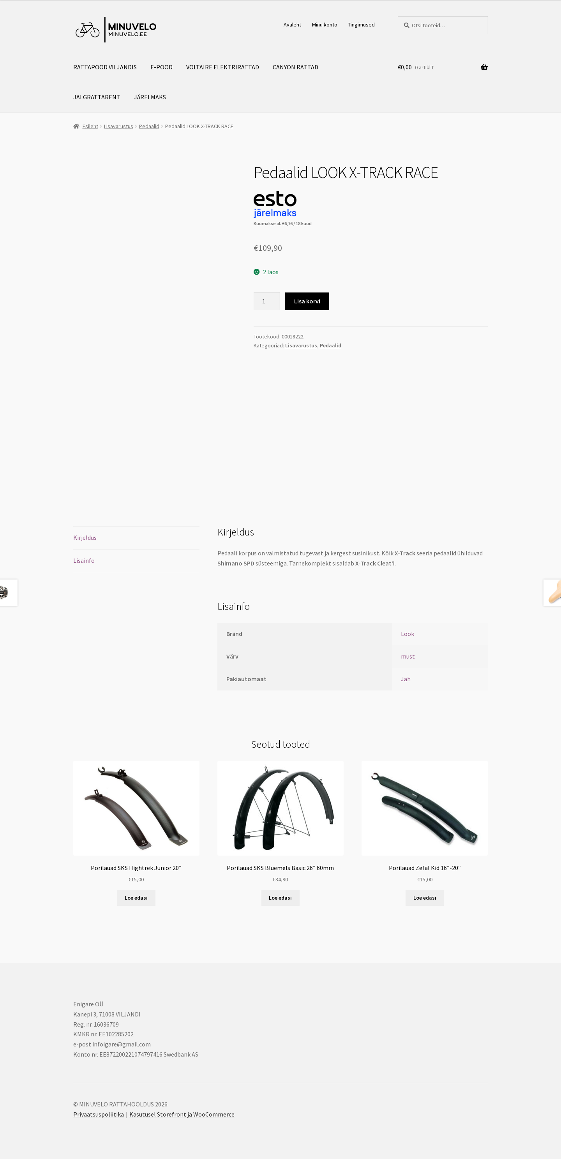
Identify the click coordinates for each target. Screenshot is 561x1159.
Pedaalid (149, 126)
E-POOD (161, 67)
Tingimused (361, 24)
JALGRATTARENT (96, 97)
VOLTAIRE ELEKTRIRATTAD (222, 67)
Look (407, 634)
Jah (406, 679)
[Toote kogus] (267, 301)
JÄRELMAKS (150, 97)
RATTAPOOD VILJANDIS (105, 67)
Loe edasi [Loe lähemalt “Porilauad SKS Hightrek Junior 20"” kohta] (136, 897)
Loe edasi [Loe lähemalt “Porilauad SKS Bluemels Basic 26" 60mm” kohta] (280, 897)
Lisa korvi (307, 301)
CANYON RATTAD (295, 67)
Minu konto (324, 24)
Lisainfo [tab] (84, 560)
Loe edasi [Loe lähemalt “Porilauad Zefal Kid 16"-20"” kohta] (424, 897)
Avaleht (292, 24)
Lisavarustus (118, 126)
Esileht (90, 126)
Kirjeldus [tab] (85, 537)
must (408, 656)
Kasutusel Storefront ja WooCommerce (182, 1114)
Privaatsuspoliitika (98, 1114)
